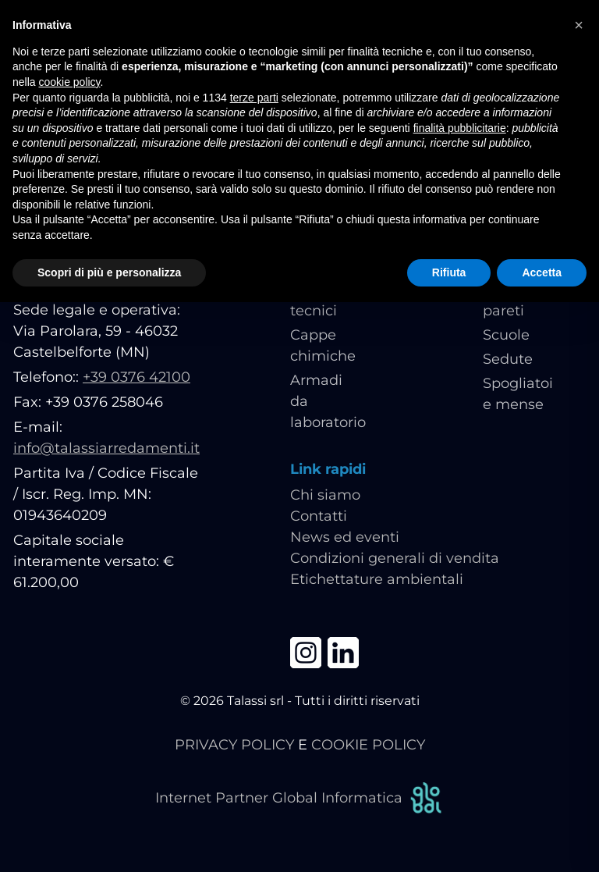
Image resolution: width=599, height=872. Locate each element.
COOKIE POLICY (368, 744)
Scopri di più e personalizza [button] (109, 272)
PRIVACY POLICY (234, 744)
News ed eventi (344, 537)
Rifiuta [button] (449, 272)
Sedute (508, 359)
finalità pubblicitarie (459, 128)
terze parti (254, 97)
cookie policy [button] (69, 82)
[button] (578, 24)
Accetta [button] (542, 272)
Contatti (318, 516)
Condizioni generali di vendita (394, 558)
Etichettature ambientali (376, 579)
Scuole (506, 334)
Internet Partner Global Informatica (299, 798)
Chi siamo (325, 495)
